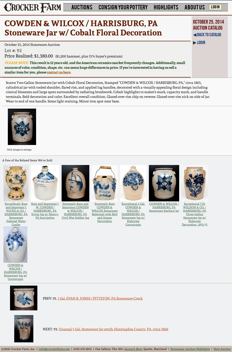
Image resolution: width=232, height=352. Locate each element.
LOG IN (215, 6)
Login (201, 42)
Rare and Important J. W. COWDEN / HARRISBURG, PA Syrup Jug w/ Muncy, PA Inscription (45, 210)
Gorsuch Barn (133, 349)
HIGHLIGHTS (166, 6)
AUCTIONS (81, 6)
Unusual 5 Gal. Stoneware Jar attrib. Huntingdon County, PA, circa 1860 (113, 329)
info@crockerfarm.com (54, 349)
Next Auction (222, 349)
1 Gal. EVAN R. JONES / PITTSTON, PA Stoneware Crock (100, 298)
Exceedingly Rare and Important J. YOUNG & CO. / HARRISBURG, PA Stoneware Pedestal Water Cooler (16, 214)
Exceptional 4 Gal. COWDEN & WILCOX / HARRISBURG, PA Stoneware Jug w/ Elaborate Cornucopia (133, 214)
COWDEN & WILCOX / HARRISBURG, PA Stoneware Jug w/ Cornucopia (15, 272)
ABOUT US (194, 6)
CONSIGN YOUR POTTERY (123, 6)
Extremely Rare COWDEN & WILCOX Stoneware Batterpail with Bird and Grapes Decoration (105, 212)
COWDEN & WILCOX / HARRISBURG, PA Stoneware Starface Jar (164, 207)
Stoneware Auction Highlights (190, 349)
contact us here (58, 72)
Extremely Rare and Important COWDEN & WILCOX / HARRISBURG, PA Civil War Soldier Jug (75, 210)
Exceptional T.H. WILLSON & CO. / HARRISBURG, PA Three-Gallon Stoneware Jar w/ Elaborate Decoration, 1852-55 (194, 214)
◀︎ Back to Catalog (207, 34)
